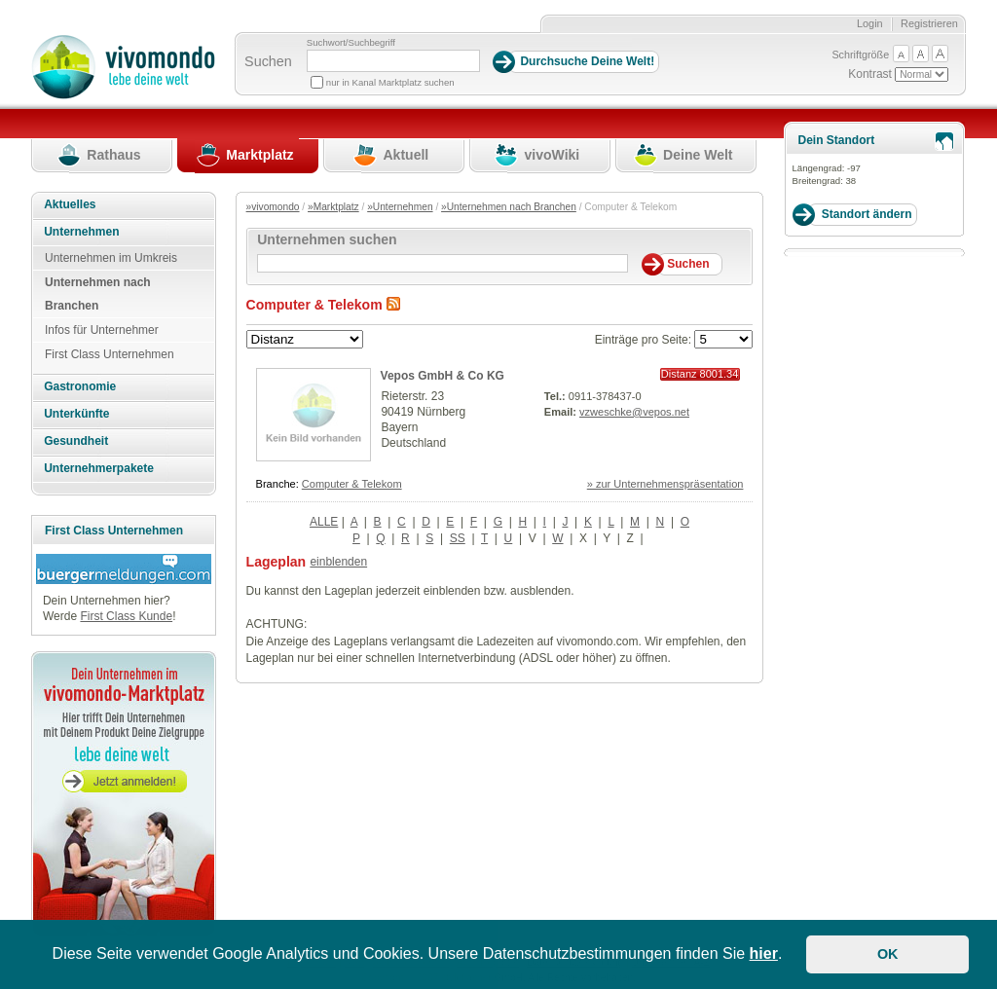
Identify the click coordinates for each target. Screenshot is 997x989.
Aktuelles (69, 204)
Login (870, 23)
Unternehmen (81, 231)
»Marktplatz (333, 206)
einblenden (338, 561)
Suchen (268, 61)
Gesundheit (76, 441)
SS (457, 538)
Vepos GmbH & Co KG (442, 376)
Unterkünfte (76, 414)
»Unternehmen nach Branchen (508, 206)
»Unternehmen (399, 206)
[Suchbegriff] (393, 61)
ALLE (324, 522)
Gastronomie (80, 386)
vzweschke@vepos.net (634, 412)
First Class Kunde (126, 616)
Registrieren (929, 23)
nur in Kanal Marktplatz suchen (390, 82)
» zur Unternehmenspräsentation (665, 484)
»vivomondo (273, 206)
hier (764, 953)
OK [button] (888, 954)
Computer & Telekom (352, 484)
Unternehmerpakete (99, 468)
